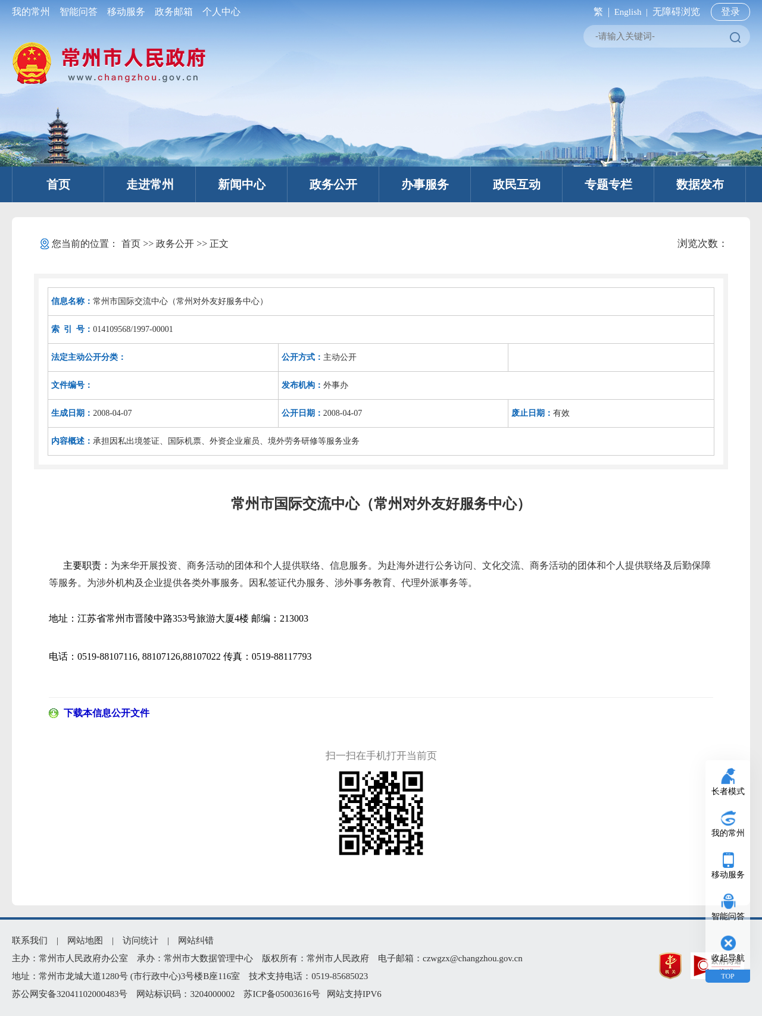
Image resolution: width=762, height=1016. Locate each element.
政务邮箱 (174, 12)
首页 (58, 184)
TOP (727, 976)
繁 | (599, 12)
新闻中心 (242, 184)
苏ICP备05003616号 (281, 994)
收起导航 (728, 958)
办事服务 (425, 184)
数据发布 (700, 184)
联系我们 (30, 940)
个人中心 (219, 12)
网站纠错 (196, 940)
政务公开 (333, 184)
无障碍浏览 (676, 12)
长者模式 (728, 791)
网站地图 (85, 940)
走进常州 (150, 184)
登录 (730, 12)
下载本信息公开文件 (106, 713)
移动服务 (126, 12)
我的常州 (33, 12)
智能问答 (78, 12)
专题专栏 (608, 184)
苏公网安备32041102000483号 (69, 994)
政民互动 (517, 184)
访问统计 (140, 940)
